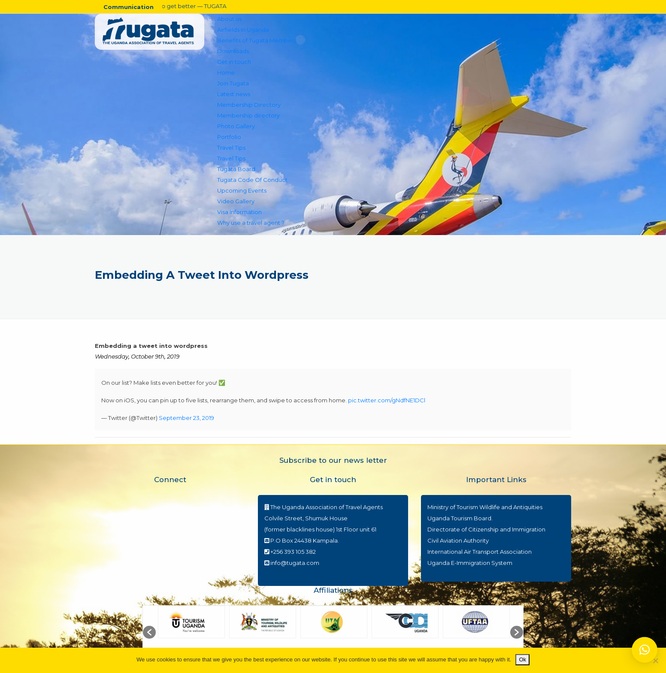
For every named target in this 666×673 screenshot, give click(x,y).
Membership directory (248, 115)
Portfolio (229, 136)
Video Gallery (235, 201)
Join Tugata (233, 83)
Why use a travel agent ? (251, 222)
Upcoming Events (241, 190)
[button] (149, 632)
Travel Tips (231, 147)
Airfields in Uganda (243, 29)
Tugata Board (236, 169)
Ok (522, 659)
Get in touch (234, 61)
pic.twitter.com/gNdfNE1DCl (386, 400)
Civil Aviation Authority (458, 540)
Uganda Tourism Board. (460, 518)
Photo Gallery (236, 126)
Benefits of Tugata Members (257, 40)
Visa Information (239, 211)
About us (229, 18)
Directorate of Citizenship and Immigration (486, 529)
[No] (655, 660)
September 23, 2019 (186, 417)
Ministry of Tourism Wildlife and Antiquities (484, 507)
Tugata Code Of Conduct (252, 179)
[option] (191, 632)
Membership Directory (249, 104)
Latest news (233, 94)
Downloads (233, 51)
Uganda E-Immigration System (469, 562)
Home (226, 72)
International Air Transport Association (479, 551)
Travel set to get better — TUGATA (174, 6)
